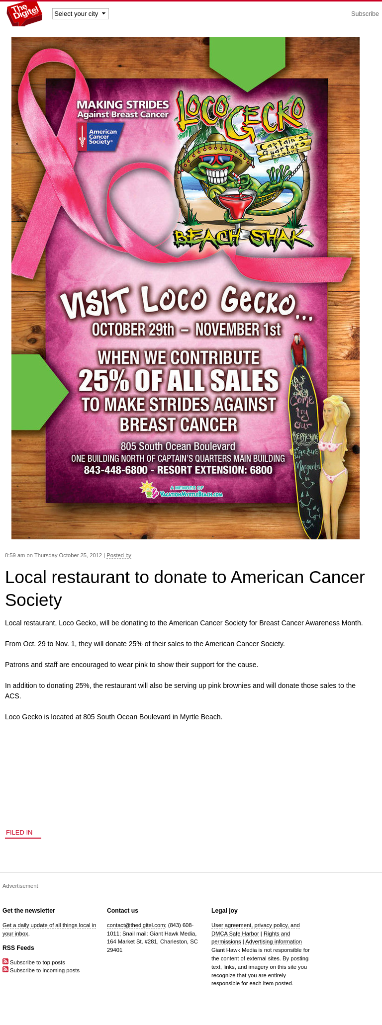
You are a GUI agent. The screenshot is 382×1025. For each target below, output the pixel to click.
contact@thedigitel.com (136, 925)
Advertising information (273, 941)
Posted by (118, 555)
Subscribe (365, 13)
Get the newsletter (28, 910)
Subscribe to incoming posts (41, 970)
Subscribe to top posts (33, 962)
